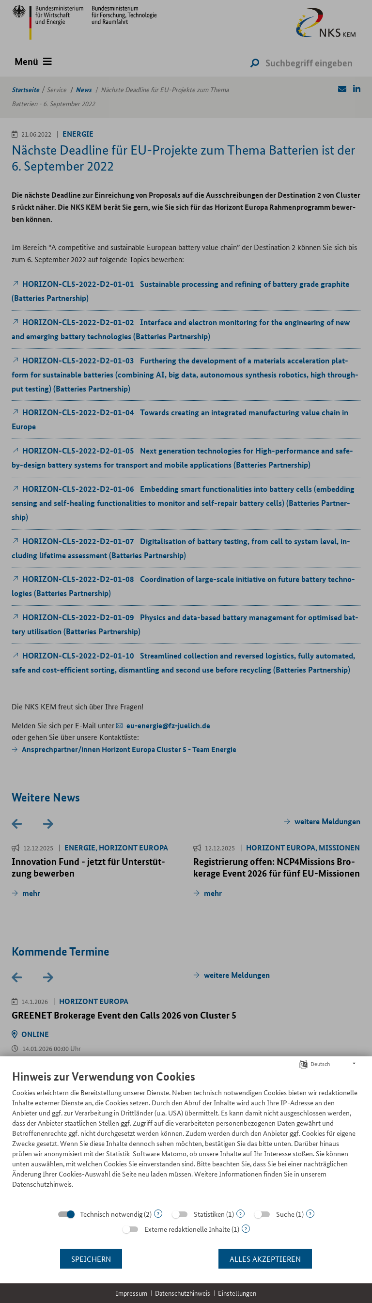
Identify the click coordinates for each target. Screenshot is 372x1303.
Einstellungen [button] (237, 1293)
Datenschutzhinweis (182, 1293)
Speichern (91, 1259)
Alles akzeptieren (265, 1259)
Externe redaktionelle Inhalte (187, 1229)
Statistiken (209, 1214)
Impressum (131, 1293)
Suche (285, 1214)
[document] (186, 1136)
